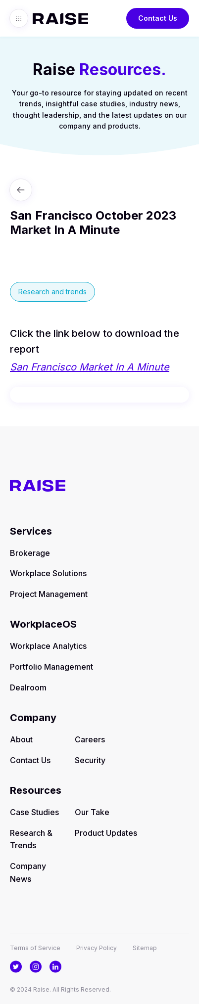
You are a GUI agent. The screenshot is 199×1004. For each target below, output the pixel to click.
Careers (90, 739)
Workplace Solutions (48, 573)
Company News (28, 872)
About (21, 739)
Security (90, 760)
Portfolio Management (51, 667)
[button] (19, 18)
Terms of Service (35, 948)
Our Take (92, 812)
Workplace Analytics (48, 646)
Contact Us (157, 18)
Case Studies (34, 812)
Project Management (49, 594)
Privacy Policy (96, 948)
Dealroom (28, 687)
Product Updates (106, 833)
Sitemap (145, 948)
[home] (58, 18)
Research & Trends (31, 839)
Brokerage (30, 553)
